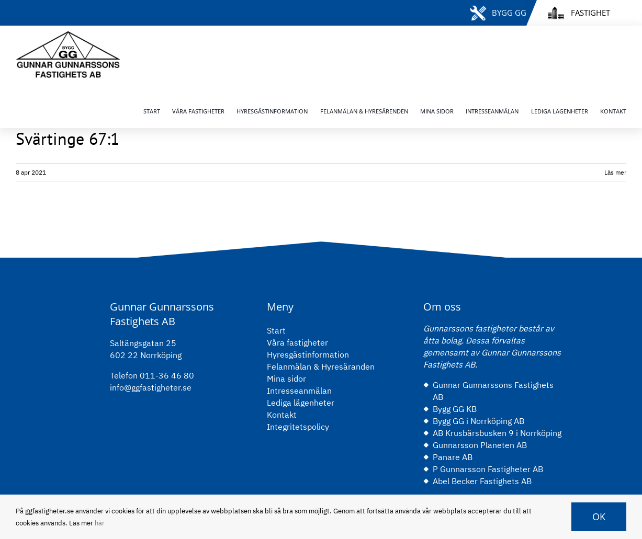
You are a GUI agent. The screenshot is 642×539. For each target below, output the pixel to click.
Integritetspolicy (298, 426)
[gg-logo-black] (68, 35)
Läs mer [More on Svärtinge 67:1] (615, 172)
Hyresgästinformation (308, 354)
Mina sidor (286, 378)
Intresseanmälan (299, 390)
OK (598, 516)
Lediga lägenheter (300, 402)
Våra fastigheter (297, 342)
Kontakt (282, 414)
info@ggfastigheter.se (151, 387)
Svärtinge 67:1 (67, 139)
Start (276, 330)
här (100, 523)
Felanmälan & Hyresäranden (321, 366)
